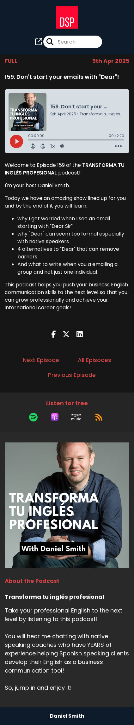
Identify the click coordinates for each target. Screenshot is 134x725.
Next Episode (41, 360)
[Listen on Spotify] (33, 417)
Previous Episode (72, 375)
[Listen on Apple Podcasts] (54, 417)
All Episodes (94, 360)
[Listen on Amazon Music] (76, 417)
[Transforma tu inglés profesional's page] (38, 42)
